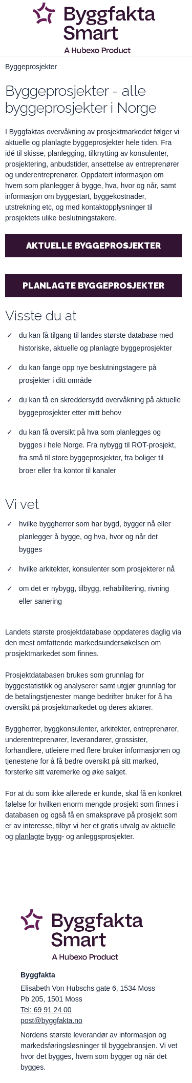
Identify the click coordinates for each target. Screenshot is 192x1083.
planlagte (29, 836)
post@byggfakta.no (51, 1020)
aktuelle (163, 826)
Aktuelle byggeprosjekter (93, 245)
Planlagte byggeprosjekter (93, 285)
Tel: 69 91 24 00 (46, 1010)
